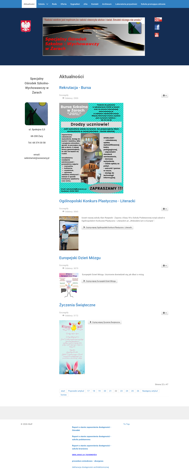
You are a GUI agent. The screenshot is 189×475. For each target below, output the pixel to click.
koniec (64, 395)
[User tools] (164, 95)
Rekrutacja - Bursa (75, 87)
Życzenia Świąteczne (77, 305)
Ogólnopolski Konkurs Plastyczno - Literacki (97, 201)
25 (132, 391)
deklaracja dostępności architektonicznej (90, 467)
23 (121, 391)
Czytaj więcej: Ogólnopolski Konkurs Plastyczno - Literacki (107, 227)
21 (110, 391)
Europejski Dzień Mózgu (80, 258)
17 (88, 391)
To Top (126, 424)
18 (94, 391)
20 (105, 391)
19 (99, 391)
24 (127, 391)
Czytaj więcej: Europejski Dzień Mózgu (99, 281)
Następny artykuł (150, 391)
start (63, 391)
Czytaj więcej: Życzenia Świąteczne (105, 322)
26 (138, 391)
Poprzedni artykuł (76, 391)
